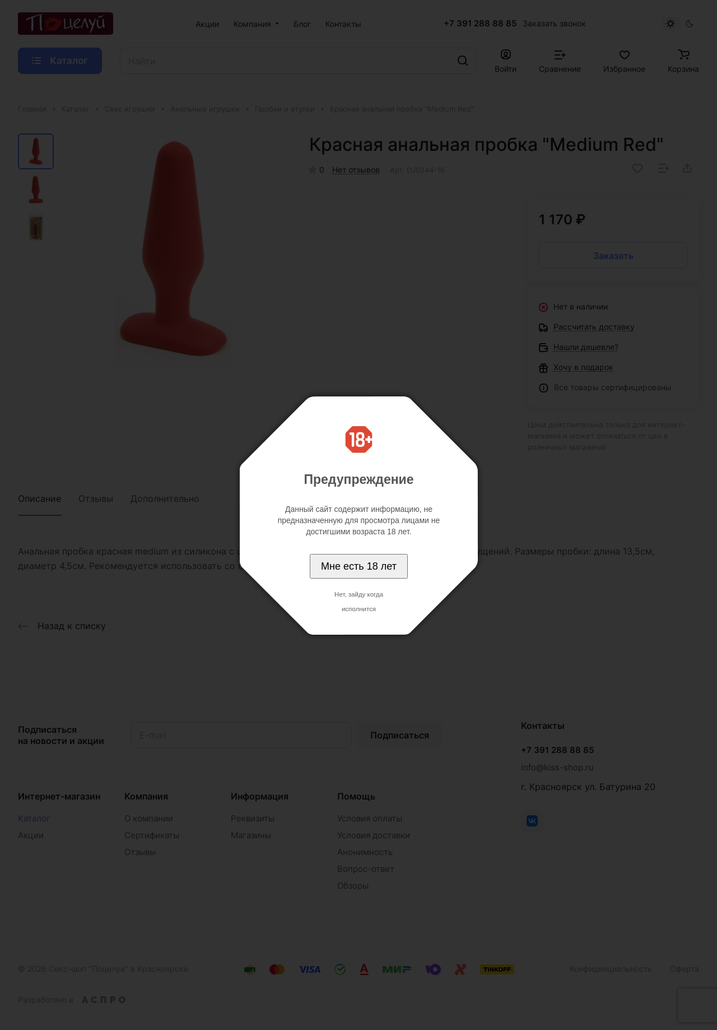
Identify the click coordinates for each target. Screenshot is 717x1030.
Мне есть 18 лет (359, 566)
